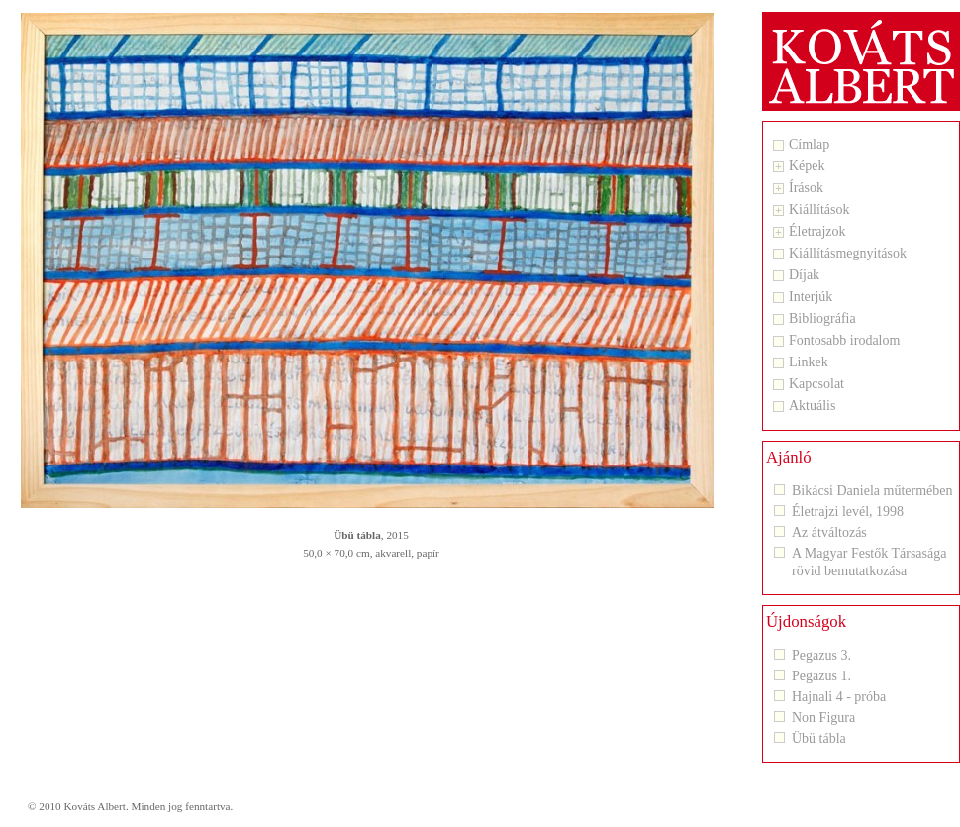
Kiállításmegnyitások (848, 253)
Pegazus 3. (821, 655)
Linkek (808, 362)
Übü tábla (819, 738)
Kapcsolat (816, 384)
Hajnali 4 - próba (839, 696)
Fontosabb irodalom (844, 341)
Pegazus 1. (821, 676)
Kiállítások (819, 210)
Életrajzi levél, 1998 (848, 511)
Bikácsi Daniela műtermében (872, 490)
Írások (806, 188)
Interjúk (810, 297)
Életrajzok (817, 232)
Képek (807, 166)
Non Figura (823, 717)
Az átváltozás (829, 532)
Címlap (809, 145)
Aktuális (812, 406)
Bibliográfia (822, 319)
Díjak (804, 275)
